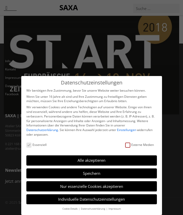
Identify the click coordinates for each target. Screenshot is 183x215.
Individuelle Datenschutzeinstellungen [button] (91, 199)
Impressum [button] (115, 208)
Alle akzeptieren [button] (91, 160)
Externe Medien (139, 145)
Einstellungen (126, 130)
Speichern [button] (91, 173)
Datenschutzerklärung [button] (93, 208)
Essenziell (36, 145)
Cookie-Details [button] (70, 208)
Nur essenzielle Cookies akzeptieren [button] (91, 186)
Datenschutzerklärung (42, 130)
